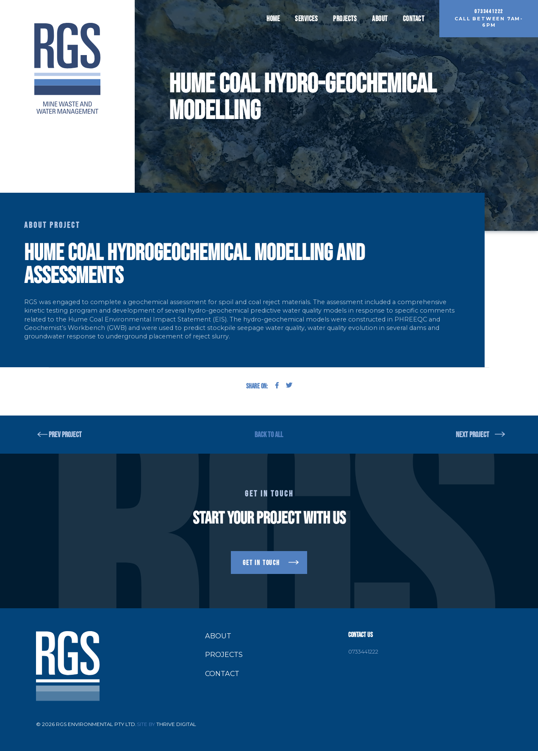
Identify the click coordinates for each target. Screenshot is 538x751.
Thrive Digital (176, 724)
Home (273, 18)
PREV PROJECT (65, 434)
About (380, 18)
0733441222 (363, 652)
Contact (413, 18)
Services (306, 18)
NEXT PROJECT (472, 434)
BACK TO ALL (269, 434)
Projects (345, 18)
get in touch (261, 562)
